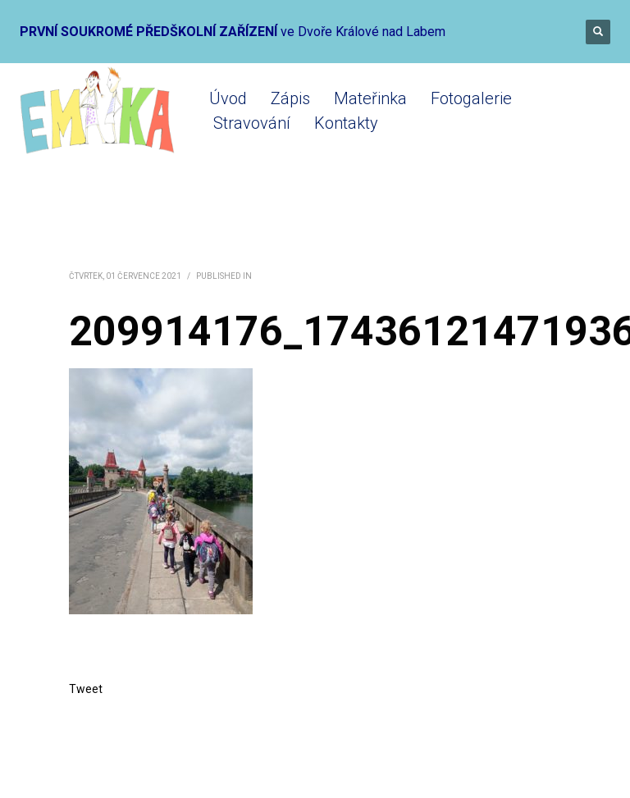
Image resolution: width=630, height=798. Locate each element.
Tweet (86, 688)
